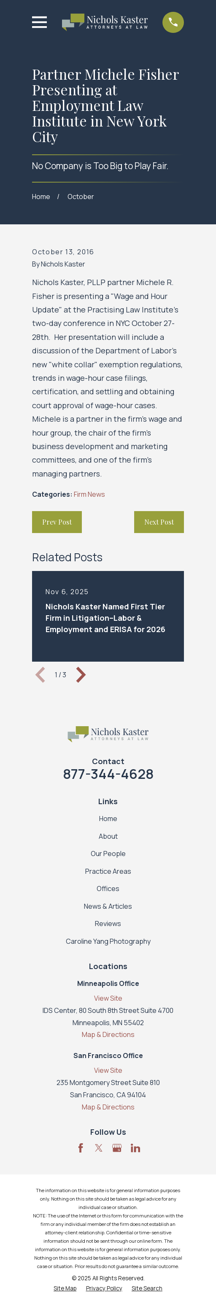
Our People (108, 853)
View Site (108, 998)
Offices (108, 888)
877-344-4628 (108, 774)
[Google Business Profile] (117, 1148)
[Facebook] (80, 1148)
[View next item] (81, 675)
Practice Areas (108, 871)
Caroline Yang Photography (108, 941)
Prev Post (57, 521)
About (108, 836)
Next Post (159, 521)
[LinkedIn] (135, 1148)
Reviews (108, 923)
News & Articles (108, 906)
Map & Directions (108, 1034)
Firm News (89, 494)
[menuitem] (65, 1289)
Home (108, 818)
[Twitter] (98, 1148)
